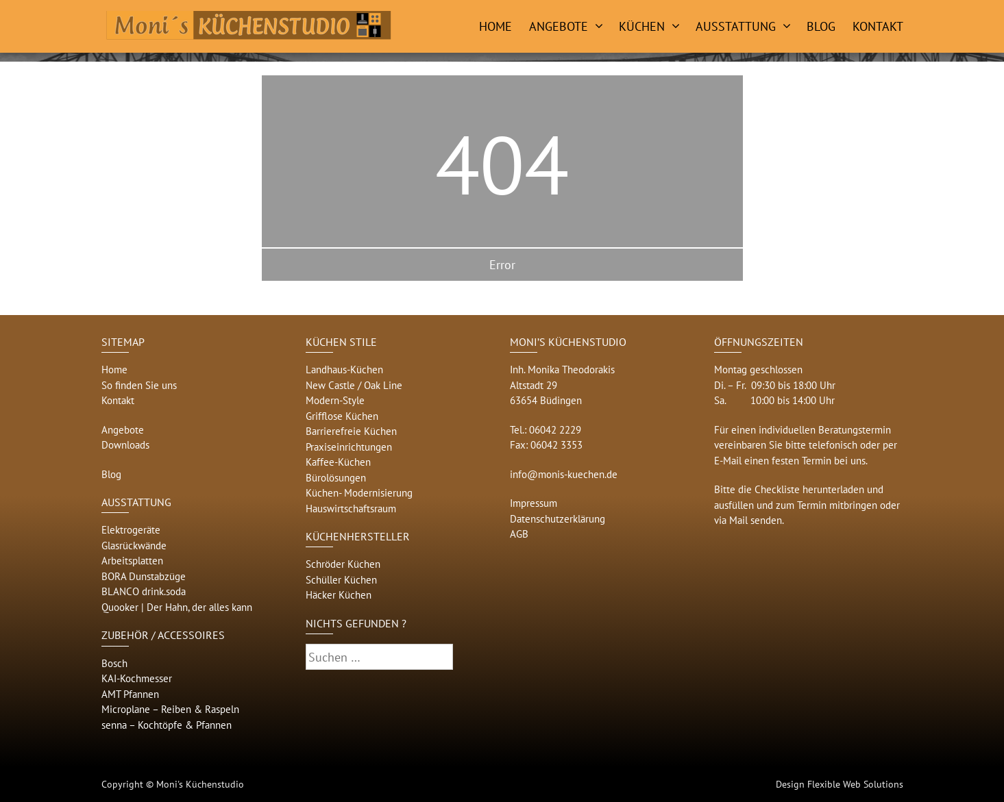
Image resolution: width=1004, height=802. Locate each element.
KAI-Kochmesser (136, 678)
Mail (738, 520)
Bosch (114, 663)
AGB (519, 533)
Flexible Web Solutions (855, 784)
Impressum (533, 503)
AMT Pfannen (130, 694)
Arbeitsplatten (132, 560)
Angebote (558, 26)
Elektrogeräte (130, 529)
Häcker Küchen (338, 594)
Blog (821, 26)
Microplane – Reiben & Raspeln (170, 709)
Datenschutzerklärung (557, 518)
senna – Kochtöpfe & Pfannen (166, 724)
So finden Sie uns (139, 385)
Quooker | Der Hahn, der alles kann (176, 607)
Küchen (642, 26)
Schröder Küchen (343, 564)
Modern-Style (335, 400)
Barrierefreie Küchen (351, 431)
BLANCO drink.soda (143, 591)
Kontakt (878, 26)
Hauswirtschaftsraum (351, 508)
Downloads (125, 444)
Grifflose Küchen (342, 416)
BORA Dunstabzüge (143, 576)
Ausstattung (736, 26)
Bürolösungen (336, 477)
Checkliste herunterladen (809, 489)
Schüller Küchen (341, 579)
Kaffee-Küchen (338, 461)
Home (495, 26)
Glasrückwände (134, 545)
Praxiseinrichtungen (349, 446)
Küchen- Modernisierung (359, 492)
